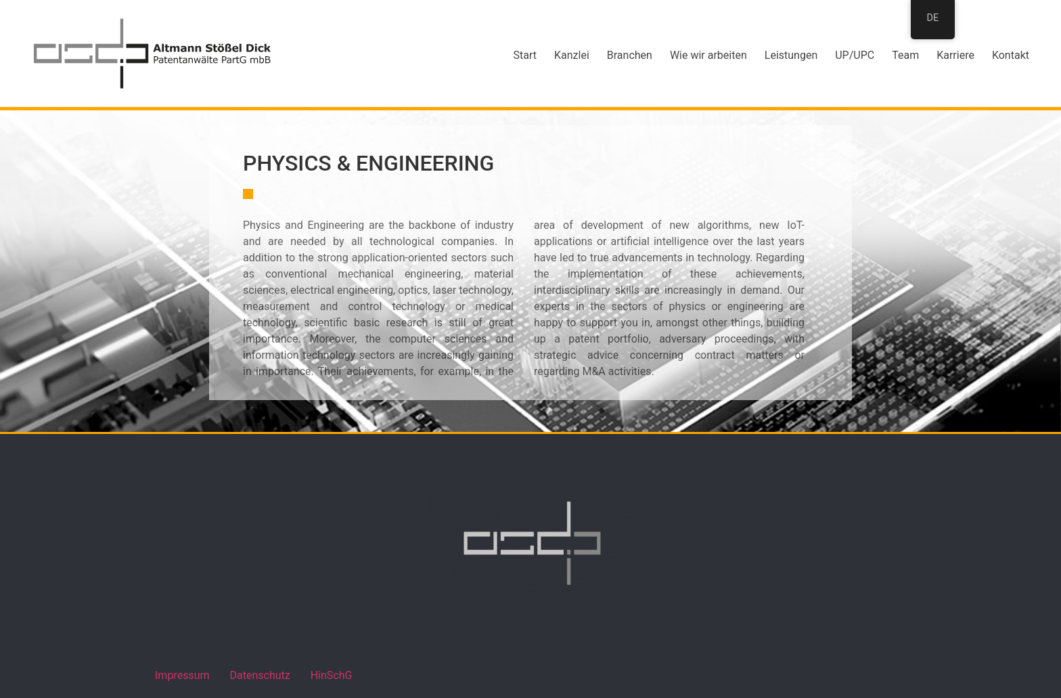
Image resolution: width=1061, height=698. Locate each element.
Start (525, 55)
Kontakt (1010, 55)
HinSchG (332, 675)
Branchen (629, 55)
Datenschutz (260, 675)
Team (905, 55)
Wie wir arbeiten (708, 55)
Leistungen (791, 55)
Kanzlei (571, 55)
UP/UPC (854, 55)
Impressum (182, 675)
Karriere (955, 55)
